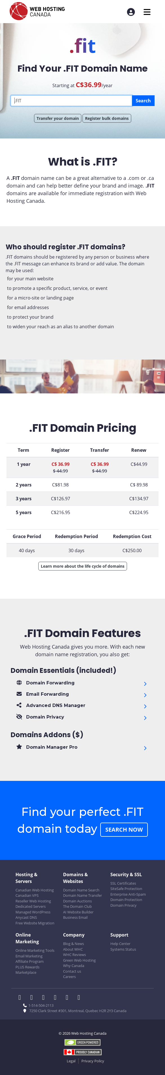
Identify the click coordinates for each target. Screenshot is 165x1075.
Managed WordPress (32, 912)
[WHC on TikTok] (80, 998)
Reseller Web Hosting (33, 901)
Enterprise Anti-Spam (128, 894)
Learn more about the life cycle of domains (82, 566)
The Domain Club (77, 906)
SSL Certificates (123, 883)
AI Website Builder (78, 912)
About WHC (73, 949)
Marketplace (25, 972)
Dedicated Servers (30, 906)
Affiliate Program (29, 961)
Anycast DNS (26, 917)
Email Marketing (29, 956)
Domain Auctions (77, 901)
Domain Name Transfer (82, 895)
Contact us (72, 971)
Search (143, 101)
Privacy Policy (92, 1060)
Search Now (124, 829)
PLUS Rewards (27, 967)
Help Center (120, 943)
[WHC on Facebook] (21, 998)
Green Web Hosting (79, 960)
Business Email (75, 917)
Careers (69, 976)
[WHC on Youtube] (69, 998)
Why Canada (73, 965)
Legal (71, 1060)
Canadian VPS (27, 895)
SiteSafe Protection (126, 888)
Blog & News (73, 943)
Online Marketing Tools (34, 950)
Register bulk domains (107, 118)
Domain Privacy (123, 905)
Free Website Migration (34, 923)
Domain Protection (126, 899)
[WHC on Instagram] (57, 998)
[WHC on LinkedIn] (45, 998)
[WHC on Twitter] (33, 998)
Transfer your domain (58, 118)
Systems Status (123, 949)
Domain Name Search (81, 890)
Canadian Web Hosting (34, 890)
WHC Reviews (74, 954)
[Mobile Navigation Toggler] (147, 12)
